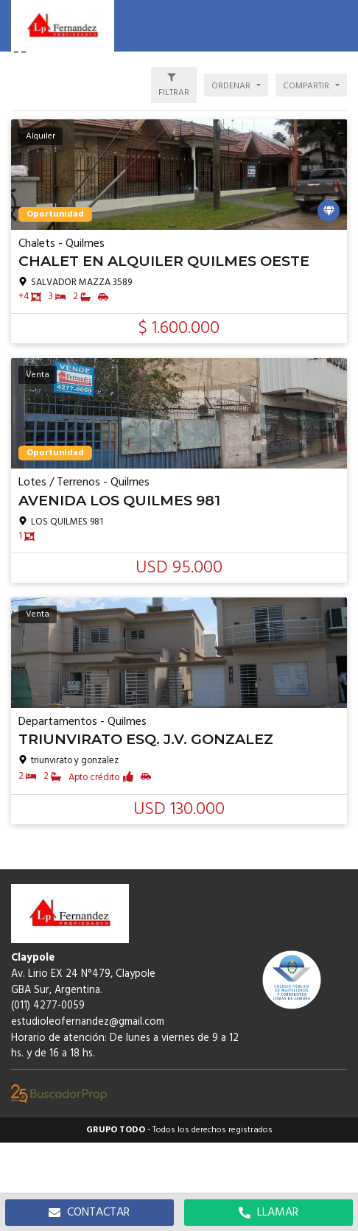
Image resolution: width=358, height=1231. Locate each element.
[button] (339, 26)
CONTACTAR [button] (89, 1212)
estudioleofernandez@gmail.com (87, 1022)
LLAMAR (268, 1212)
